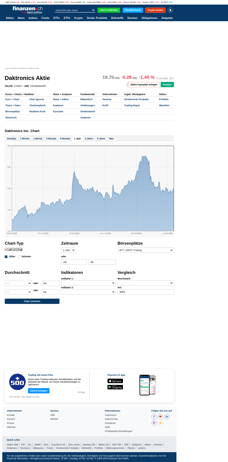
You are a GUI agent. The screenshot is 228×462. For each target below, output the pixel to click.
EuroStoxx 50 (58, 444)
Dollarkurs (12, 448)
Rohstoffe (117, 18)
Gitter (12, 256)
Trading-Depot (132, 105)
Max (111, 138)
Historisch (11, 117)
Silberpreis (38, 448)
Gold (109, 2)
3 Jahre (89, 138)
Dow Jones (74, 444)
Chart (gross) (36, 99)
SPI (22, 2)
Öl (162, 2)
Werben (54, 419)
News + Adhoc (61, 99)
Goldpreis (136, 444)
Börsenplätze (12, 111)
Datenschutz (111, 419)
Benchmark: (124, 278)
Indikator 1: (67, 278)
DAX (56, 2)
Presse (10, 423)
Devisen (132, 18)
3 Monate (51, 138)
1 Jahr (77, 138)
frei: (120, 287)
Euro (73, 2)
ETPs (67, 18)
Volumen (26, 256)
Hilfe (52, 415)
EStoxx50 (91, 2)
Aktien (10, 18)
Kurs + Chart (12, 99)
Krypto (78, 18)
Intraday (11, 138)
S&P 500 (116, 444)
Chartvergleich (37, 105)
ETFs (56, 18)
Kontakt (11, 415)
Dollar (145, 2)
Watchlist (164, 105)
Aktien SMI (12, 444)
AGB (107, 427)
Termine (106, 99)
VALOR (9, 86)
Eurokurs (25, 448)
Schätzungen (87, 105)
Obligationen (149, 18)
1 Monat (38, 138)
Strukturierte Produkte (136, 99)
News (21, 18)
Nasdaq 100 (89, 444)
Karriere (11, 419)
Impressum (110, 415)
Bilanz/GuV (86, 99)
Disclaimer (110, 423)
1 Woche (24, 138)
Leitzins (142, 448)
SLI (29, 444)
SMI (7, 2)
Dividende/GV (87, 111)
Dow (39, 2)
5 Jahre (101, 138)
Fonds (45, 18)
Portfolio (164, 99)
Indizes (33, 18)
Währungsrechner (115, 448)
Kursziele (58, 111)
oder (63, 256)
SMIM (37, 444)
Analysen (58, 105)
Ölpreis (131, 448)
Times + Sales (13, 105)
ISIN (26, 86)
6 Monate (65, 138)
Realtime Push (37, 111)
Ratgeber (167, 18)
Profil (105, 105)
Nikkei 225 (103, 444)
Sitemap (11, 427)
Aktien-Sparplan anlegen (143, 84)
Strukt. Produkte (97, 18)
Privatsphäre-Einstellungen (118, 431)
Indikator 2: (67, 287)
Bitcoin (127, 2)
